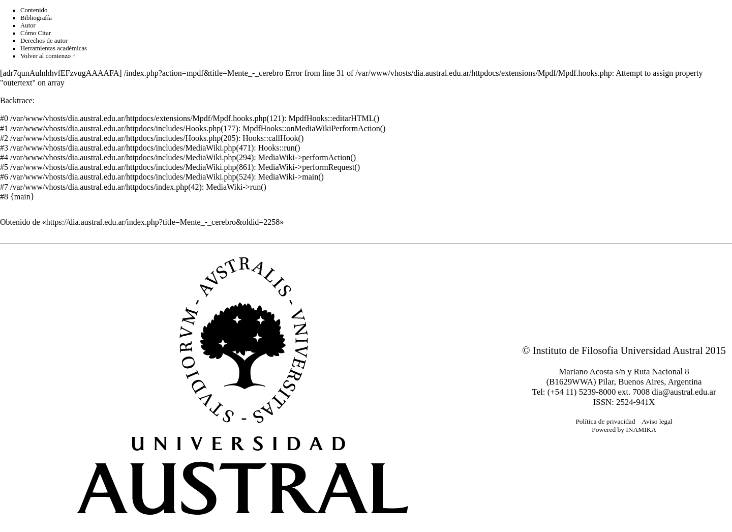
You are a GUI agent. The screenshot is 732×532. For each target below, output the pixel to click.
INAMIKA (641, 429)
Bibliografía (36, 17)
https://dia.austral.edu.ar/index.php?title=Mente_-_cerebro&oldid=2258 (163, 222)
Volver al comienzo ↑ (48, 56)
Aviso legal (657, 421)
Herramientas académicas (53, 48)
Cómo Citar (35, 33)
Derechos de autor (44, 40)
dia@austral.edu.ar (684, 392)
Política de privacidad (605, 421)
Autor (28, 25)
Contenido (33, 10)
